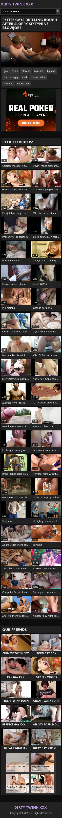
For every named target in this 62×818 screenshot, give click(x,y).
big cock (38, 71)
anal (24, 77)
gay (6, 71)
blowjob (26, 71)
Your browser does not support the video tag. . (31, 49)
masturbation (38, 77)
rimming (8, 83)
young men (23, 83)
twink (15, 71)
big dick (51, 71)
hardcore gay (11, 77)
